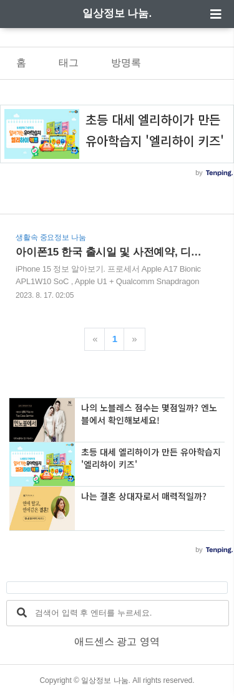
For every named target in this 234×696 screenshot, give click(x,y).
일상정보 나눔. (117, 13)
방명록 (126, 62)
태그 (69, 62)
